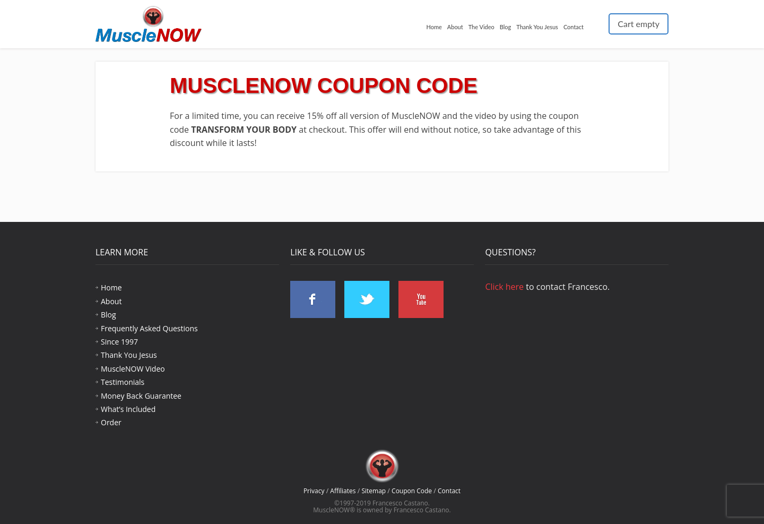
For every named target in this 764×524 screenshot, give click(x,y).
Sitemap (373, 490)
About (455, 26)
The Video (481, 26)
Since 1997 (119, 342)
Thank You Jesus (537, 26)
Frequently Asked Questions (149, 328)
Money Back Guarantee (141, 396)
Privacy (314, 490)
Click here (504, 287)
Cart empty (638, 24)
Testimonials (122, 382)
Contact (573, 26)
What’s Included (128, 409)
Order (111, 422)
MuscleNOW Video (133, 369)
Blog (505, 26)
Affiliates (342, 490)
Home (433, 26)
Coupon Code (412, 490)
